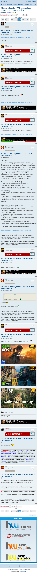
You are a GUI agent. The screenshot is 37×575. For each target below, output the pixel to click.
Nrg (6, 146)
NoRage (9, 12)
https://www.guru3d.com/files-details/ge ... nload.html (16, 230)
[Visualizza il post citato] (15, 295)
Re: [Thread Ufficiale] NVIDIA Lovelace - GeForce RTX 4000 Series (17, 31)
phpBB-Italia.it (23, 571)
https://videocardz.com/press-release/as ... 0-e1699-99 (16, 102)
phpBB (12, 569)
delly (6, 45)
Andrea (6, 22)
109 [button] (23, 19)
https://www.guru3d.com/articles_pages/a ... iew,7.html (16, 134)
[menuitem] (5, 1)
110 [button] (27, 19)
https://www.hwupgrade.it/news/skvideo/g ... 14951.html (16, 37)
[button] (2, 19)
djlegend (7, 428)
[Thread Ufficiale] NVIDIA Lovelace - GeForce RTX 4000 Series (16, 9)
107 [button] (16, 19)
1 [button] (7, 19)
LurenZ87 (13, 12)
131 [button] (32, 19)
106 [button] (12, 19)
